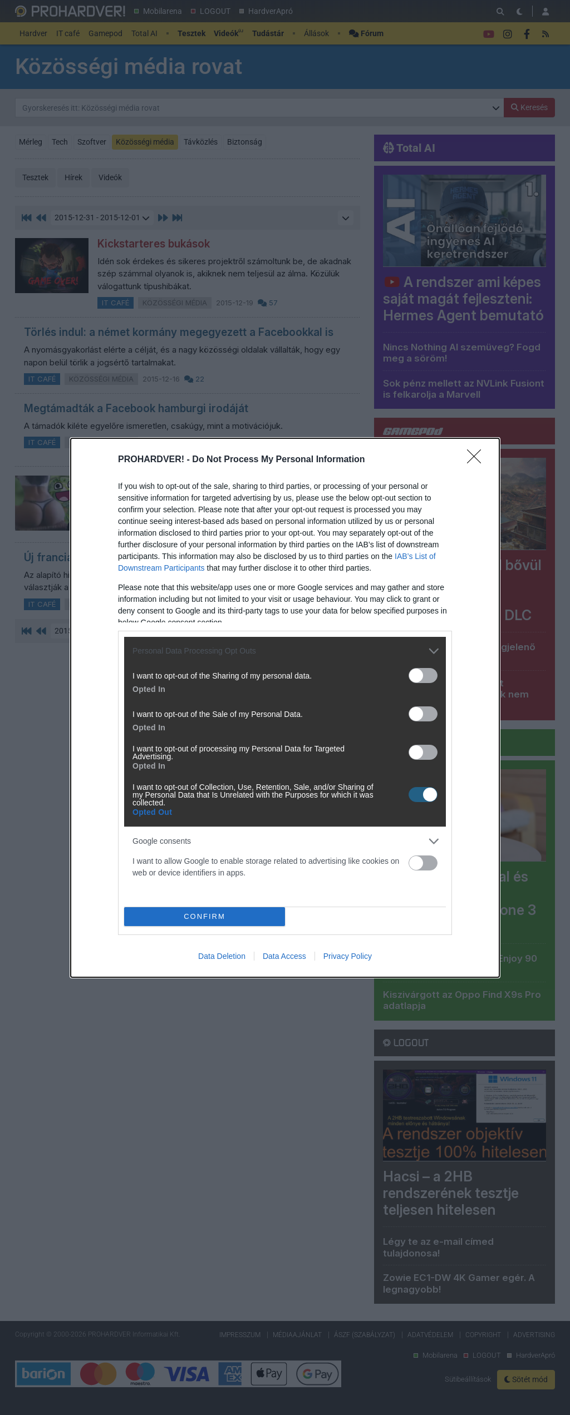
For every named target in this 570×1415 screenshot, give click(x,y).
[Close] (477, 460)
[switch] (423, 675)
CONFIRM (204, 916)
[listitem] (285, 651)
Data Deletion (221, 956)
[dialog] (285, 707)
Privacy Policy (347, 956)
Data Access (284, 956)
